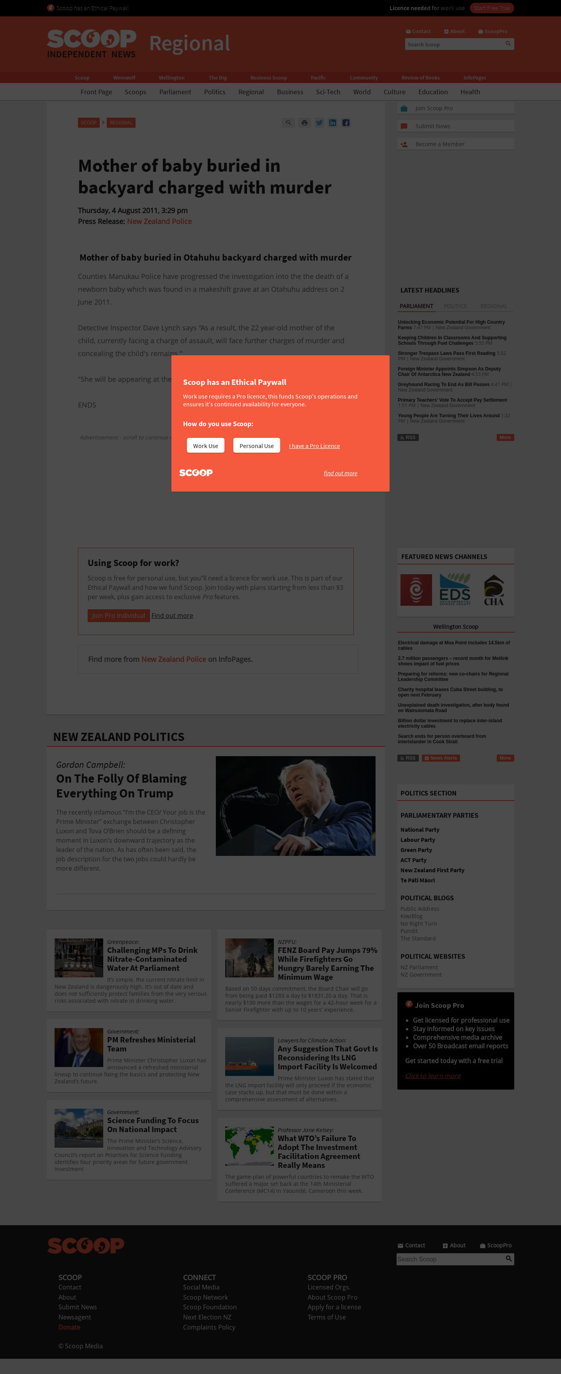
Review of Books (421, 77)
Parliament (175, 91)
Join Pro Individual (118, 630)
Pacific (318, 77)
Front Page (96, 91)
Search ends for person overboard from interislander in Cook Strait (442, 739)
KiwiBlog (411, 916)
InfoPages (475, 77)
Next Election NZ (207, 1332)
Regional (251, 91)
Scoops (135, 91)
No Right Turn (418, 923)
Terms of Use (327, 1332)
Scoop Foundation (210, 1322)
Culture (395, 91)
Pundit (409, 931)
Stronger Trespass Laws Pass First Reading (447, 353)
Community (364, 77)
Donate (69, 1342)
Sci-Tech (328, 91)
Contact (69, 1302)
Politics (215, 91)
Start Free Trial (492, 8)
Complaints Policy (209, 1342)
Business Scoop (269, 77)
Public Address (419, 908)
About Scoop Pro (333, 1312)
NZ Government (421, 974)
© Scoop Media (80, 1361)
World (362, 91)
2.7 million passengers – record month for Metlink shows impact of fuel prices (453, 661)
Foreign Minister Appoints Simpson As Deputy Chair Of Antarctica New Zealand (449, 371)
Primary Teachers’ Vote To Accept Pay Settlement (452, 400)
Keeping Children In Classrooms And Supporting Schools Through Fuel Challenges (452, 340)
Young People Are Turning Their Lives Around (449, 415)
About (67, 1312)
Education (433, 91)
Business (290, 91)
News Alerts (440, 758)
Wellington (172, 77)
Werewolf (124, 77)
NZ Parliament (419, 967)
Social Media (201, 1302)
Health (470, 91)
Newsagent (74, 1332)
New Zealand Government (463, 327)
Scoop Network (205, 1312)
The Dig (218, 77)
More (505, 437)
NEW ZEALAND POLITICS (119, 752)
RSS (408, 437)
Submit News (77, 1322)
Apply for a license (334, 1322)
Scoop (82, 77)
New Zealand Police (159, 221)
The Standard (418, 938)
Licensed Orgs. (329, 1302)
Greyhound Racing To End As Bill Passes (444, 384)
